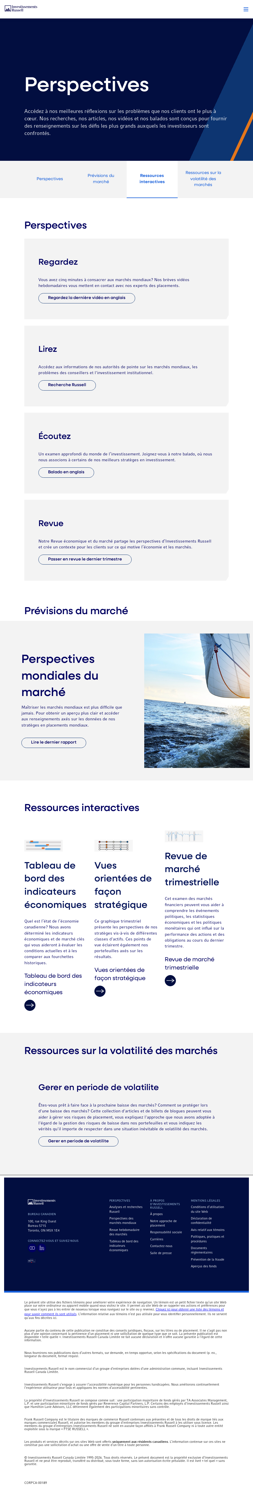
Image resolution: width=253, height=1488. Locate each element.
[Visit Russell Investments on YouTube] (32, 1248)
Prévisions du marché (101, 179)
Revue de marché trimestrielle (189, 971)
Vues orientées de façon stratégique (119, 982)
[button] (246, 9)
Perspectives (50, 179)
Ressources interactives (152, 179)
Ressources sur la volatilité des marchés (203, 179)
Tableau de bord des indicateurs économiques (53, 992)
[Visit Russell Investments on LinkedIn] (41, 1248)
